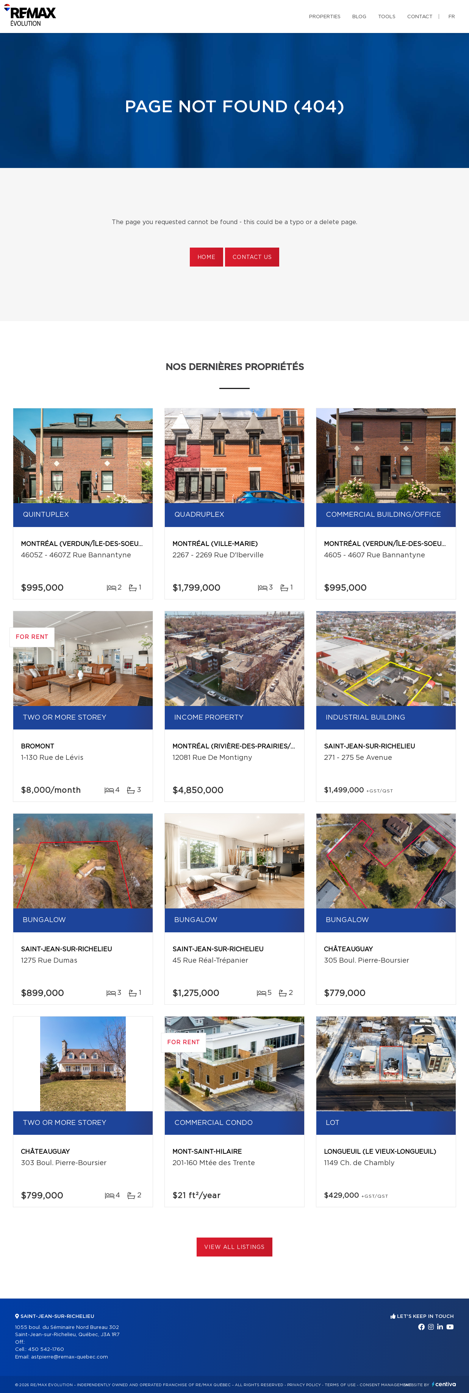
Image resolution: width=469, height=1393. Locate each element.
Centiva (444, 1384)
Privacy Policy (304, 1385)
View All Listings (234, 1247)
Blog (359, 16)
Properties (325, 16)
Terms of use (340, 1385)
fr (452, 16)
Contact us (252, 257)
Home (206, 257)
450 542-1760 (46, 1349)
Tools (387, 16)
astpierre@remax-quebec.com (69, 1357)
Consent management (385, 1385)
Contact (420, 16)
